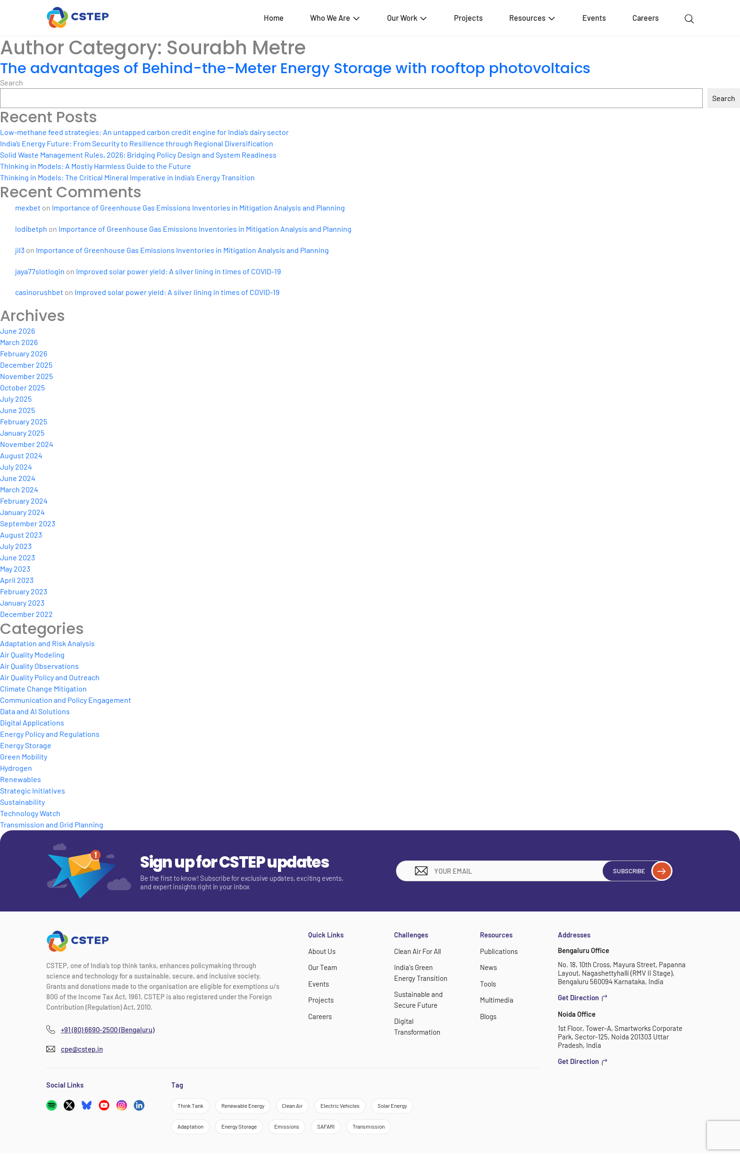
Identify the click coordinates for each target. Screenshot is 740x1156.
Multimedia (496, 999)
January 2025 (22, 432)
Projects (468, 17)
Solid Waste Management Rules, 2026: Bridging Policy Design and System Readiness (138, 154)
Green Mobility (23, 756)
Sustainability (22, 801)
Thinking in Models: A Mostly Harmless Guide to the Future (95, 165)
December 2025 (26, 364)
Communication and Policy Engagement (65, 699)
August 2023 (21, 534)
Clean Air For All (417, 951)
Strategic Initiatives (32, 790)
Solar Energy (419, 1106)
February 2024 (24, 500)
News (488, 967)
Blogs (488, 1015)
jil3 (20, 249)
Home (274, 17)
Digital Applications (32, 722)
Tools (488, 983)
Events (594, 17)
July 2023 (16, 545)
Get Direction (583, 997)
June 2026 (17, 330)
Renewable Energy (251, 1106)
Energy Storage (25, 745)
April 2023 (17, 579)
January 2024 (22, 511)
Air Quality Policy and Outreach (50, 677)
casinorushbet (39, 291)
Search (11, 82)
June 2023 (17, 557)
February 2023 (23, 591)
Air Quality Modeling (32, 654)
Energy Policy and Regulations (50, 733)
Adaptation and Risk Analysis (47, 643)
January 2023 (22, 602)
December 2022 (26, 613)
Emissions (300, 1128)
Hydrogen (16, 767)
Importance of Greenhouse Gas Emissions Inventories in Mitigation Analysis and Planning (198, 207)
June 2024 (17, 477)
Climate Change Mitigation (43, 688)
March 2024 (19, 489)
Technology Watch (30, 813)
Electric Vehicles (359, 1106)
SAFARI (343, 1128)
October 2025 (22, 387)
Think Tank (192, 1106)
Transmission (389, 1128)
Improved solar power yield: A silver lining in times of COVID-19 (178, 271)
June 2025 (17, 409)
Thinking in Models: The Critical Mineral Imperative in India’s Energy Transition (127, 177)
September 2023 (27, 523)
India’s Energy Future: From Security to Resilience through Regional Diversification (136, 143)
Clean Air (306, 1106)
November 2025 (26, 375)
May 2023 (15, 568)
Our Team (322, 967)
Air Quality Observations (39, 665)
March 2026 (19, 342)
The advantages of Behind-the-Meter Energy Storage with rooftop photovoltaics (300, 67)
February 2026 (23, 353)
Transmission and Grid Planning (51, 824)
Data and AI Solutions (35, 711)
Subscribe (636, 871)
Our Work (407, 18)
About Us (322, 951)
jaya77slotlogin (40, 271)
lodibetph (31, 228)
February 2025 (23, 421)
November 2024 (26, 443)
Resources (532, 18)
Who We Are (335, 18)
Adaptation (193, 1128)
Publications (499, 951)
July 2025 (16, 398)
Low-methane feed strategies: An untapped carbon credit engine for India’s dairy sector (144, 131)
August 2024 (21, 455)
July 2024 (16, 466)
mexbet (28, 207)
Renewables (20, 779)
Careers (645, 17)
